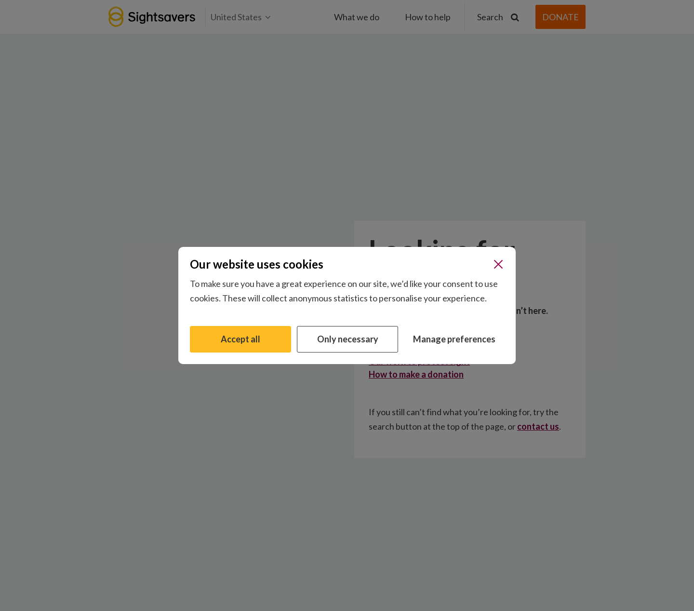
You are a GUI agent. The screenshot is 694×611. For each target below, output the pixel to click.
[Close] (498, 264)
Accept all (240, 339)
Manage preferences (454, 339)
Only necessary (347, 339)
